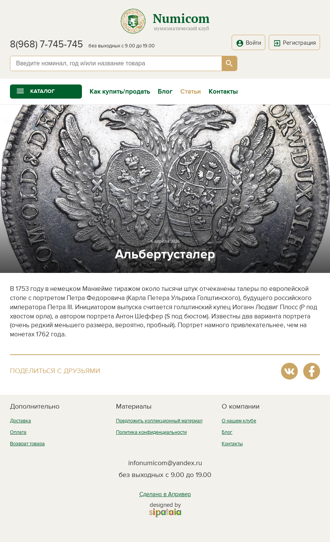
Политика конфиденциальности (151, 432)
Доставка (20, 421)
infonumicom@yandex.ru (165, 463)
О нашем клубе (239, 421)
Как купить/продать (120, 92)
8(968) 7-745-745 (46, 44)
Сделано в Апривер (165, 494)
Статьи (190, 92)
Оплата (18, 432)
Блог (165, 92)
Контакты (223, 92)
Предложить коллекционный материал (159, 421)
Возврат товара (27, 444)
